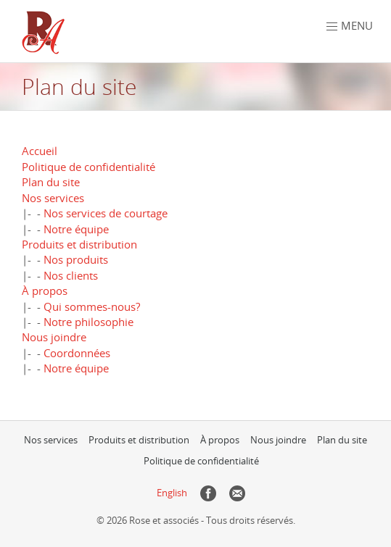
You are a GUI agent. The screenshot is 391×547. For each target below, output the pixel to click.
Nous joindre (54, 337)
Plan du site (51, 182)
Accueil (39, 150)
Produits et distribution (79, 244)
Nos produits (76, 259)
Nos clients (71, 275)
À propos (44, 290)
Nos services (53, 198)
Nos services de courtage (106, 213)
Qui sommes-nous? (92, 306)
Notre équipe (76, 229)
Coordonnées (77, 353)
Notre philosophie (88, 321)
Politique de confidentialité (88, 166)
